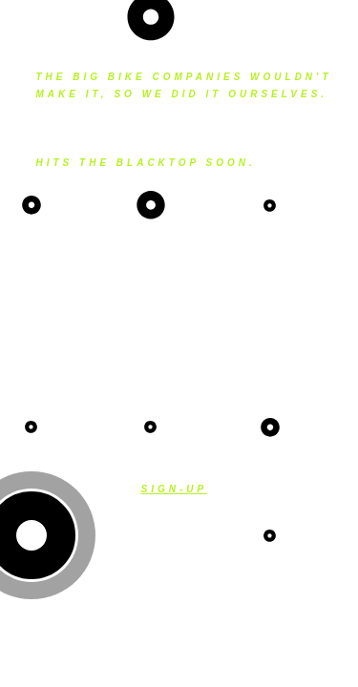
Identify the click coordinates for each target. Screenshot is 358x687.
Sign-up (174, 489)
